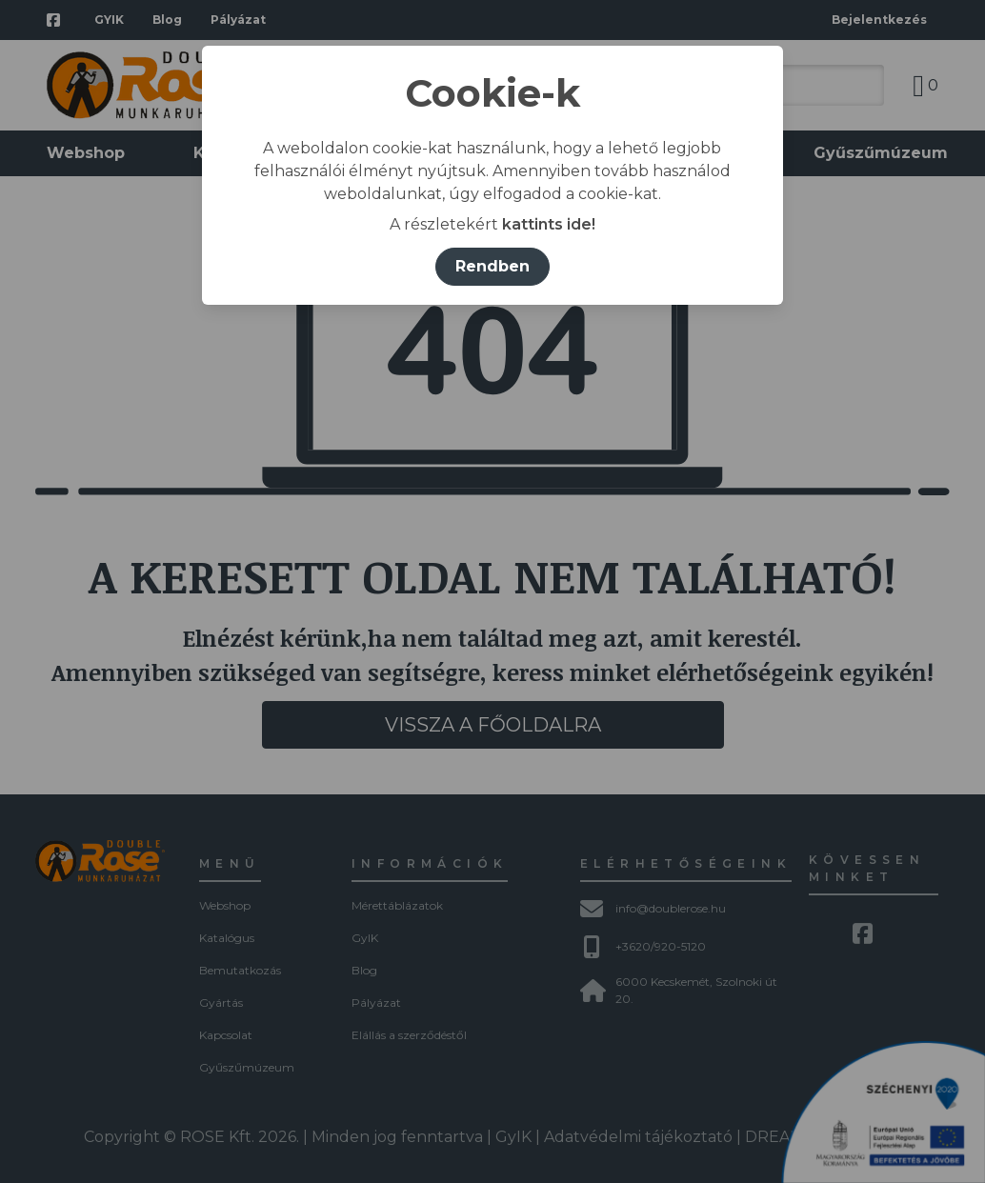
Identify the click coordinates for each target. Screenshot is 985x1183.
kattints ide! (548, 224)
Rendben (492, 266)
